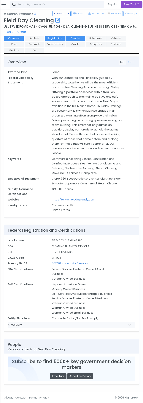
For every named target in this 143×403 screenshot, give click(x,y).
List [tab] (122, 62)
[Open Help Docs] (35, 14)
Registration (54, 38)
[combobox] (66, 4)
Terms (33, 397)
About (8, 397)
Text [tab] (131, 62)
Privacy (44, 397)
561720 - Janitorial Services (70, 263)
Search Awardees (18, 14)
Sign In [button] (112, 4)
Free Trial (58, 376)
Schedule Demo (80, 376)
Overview (14, 38)
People (75, 38)
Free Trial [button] (131, 4)
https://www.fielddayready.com (73, 199)
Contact (20, 397)
